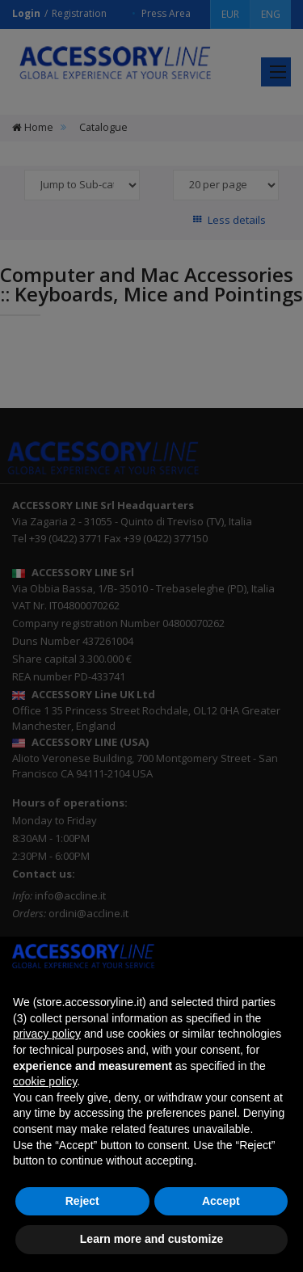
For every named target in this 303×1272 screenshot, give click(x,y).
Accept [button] (221, 1200)
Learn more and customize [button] (151, 1238)
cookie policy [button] (45, 1081)
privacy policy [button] (47, 1033)
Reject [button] (82, 1200)
